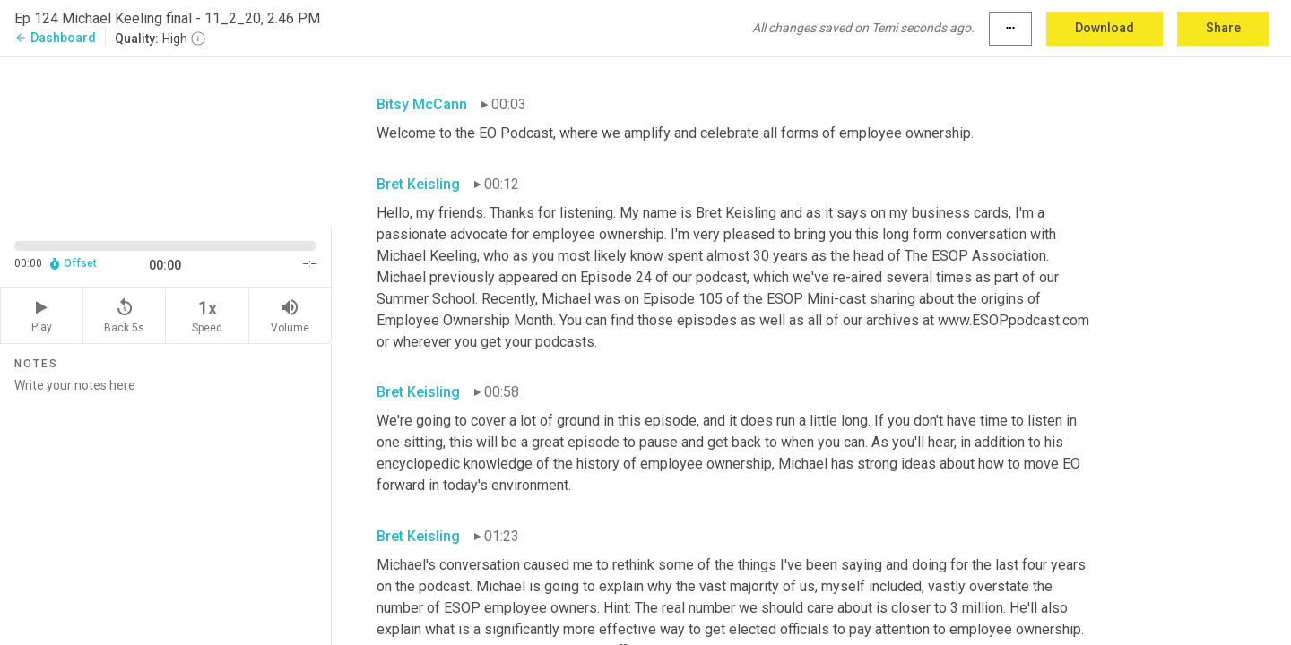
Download (1104, 28)
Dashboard (55, 37)
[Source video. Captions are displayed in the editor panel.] (166, 140)
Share (1223, 28)
